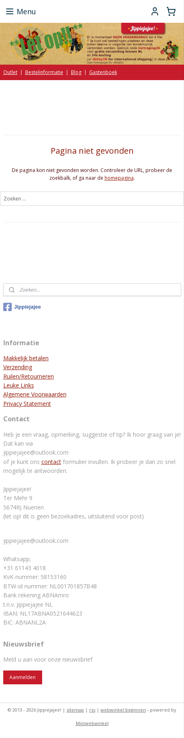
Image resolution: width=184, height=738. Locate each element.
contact (51, 462)
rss (92, 710)
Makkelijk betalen (26, 358)
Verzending (17, 367)
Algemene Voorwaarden (34, 394)
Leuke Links (18, 385)
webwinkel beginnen (123, 710)
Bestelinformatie (44, 72)
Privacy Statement (27, 403)
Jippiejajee (22, 307)
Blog (76, 72)
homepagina (119, 177)
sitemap (75, 710)
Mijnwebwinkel (92, 723)
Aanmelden (22, 677)
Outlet (10, 72)
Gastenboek (103, 72)
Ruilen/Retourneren (28, 376)
